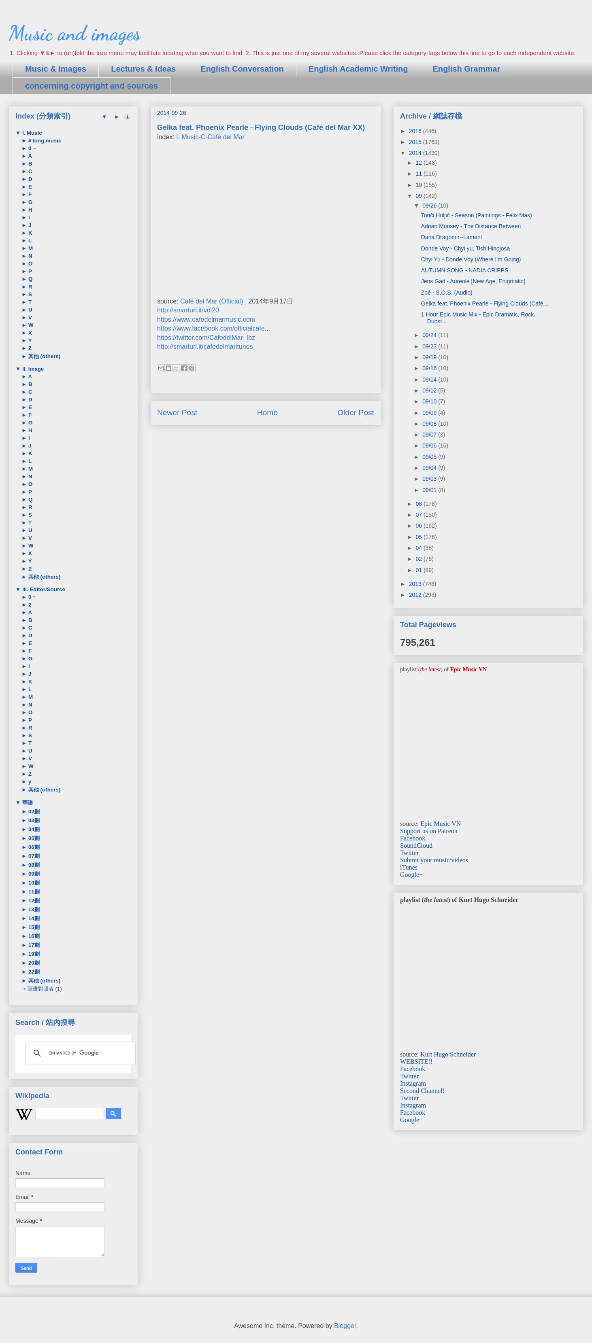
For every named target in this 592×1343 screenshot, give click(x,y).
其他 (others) (43, 356)
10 (419, 185)
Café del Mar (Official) (211, 301)
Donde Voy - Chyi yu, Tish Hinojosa (465, 248)
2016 (416, 131)
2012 (416, 595)
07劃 (33, 856)
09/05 (430, 457)
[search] (79, 1053)
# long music (44, 141)
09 (419, 196)
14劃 (33, 918)
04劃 (33, 829)
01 (419, 570)
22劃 (33, 972)
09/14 (430, 379)
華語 (27, 803)
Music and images (75, 33)
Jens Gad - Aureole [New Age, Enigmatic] (473, 281)
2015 (416, 142)
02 (419, 559)
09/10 (430, 401)
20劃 (33, 963)
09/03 (430, 478)
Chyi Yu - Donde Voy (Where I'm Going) (471, 259)
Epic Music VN (440, 823)
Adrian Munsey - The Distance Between (471, 226)
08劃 (33, 865)
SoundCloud (416, 845)
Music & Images (55, 68)
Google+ (411, 874)
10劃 (33, 883)
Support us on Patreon (429, 830)
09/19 (430, 357)
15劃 (33, 927)
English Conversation (242, 68)
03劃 (33, 820)
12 (419, 162)
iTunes (408, 867)
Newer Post (177, 412)
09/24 (430, 335)
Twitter (409, 852)
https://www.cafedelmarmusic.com (206, 319)
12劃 (33, 900)
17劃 (33, 945)
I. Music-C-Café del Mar (210, 137)
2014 (416, 153)
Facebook (412, 838)
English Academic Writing (358, 68)
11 (419, 173)
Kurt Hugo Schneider (448, 1054)
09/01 (430, 490)
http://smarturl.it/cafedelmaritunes (205, 346)
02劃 (33, 811)
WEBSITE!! (416, 1061)
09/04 (430, 468)
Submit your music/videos (434, 860)
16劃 (33, 936)
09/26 (430, 205)
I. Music (31, 133)
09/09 (430, 412)
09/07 (430, 434)
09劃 (33, 874)
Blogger (345, 1325)
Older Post (355, 412)
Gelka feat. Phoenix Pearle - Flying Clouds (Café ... (485, 303)
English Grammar (466, 68)
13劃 (33, 909)
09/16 (430, 368)
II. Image (32, 369)
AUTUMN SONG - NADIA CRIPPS (464, 270)
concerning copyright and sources (91, 85)
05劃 (33, 838)
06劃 (33, 847)
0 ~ (31, 148)
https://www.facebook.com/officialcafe (211, 328)
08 (419, 504)
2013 (416, 584)
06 (419, 525)
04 (419, 548)
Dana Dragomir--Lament (451, 237)
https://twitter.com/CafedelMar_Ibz (206, 337)
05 (419, 537)
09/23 (430, 346)
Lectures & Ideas (143, 68)
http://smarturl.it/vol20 (188, 310)
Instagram (413, 1083)
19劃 (33, 954)
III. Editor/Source (43, 589)
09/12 (430, 390)
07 (419, 514)
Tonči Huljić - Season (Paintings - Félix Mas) (476, 215)
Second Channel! (422, 1090)
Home (267, 412)
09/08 (430, 423)
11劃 (33, 892)
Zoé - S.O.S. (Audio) (447, 292)
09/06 (430, 445)
